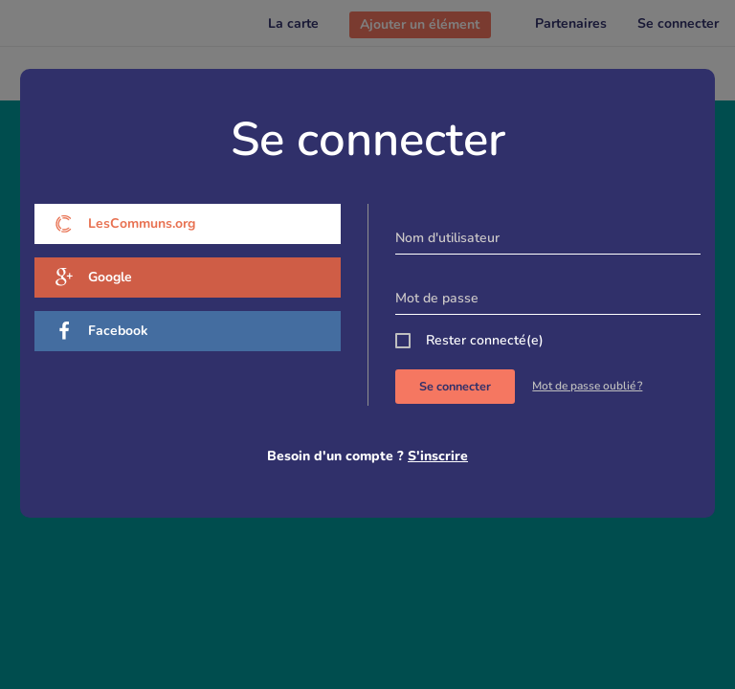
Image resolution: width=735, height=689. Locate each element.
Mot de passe (437, 298)
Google (93, 277)
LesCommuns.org (125, 224)
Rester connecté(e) (485, 340)
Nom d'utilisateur (447, 238)
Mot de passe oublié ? (587, 385)
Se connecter (455, 386)
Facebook (101, 331)
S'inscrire (438, 456)
